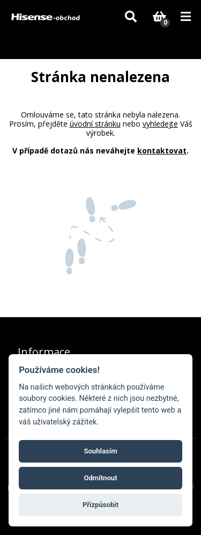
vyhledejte (160, 124)
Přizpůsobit (100, 505)
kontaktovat (162, 150)
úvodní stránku (95, 124)
